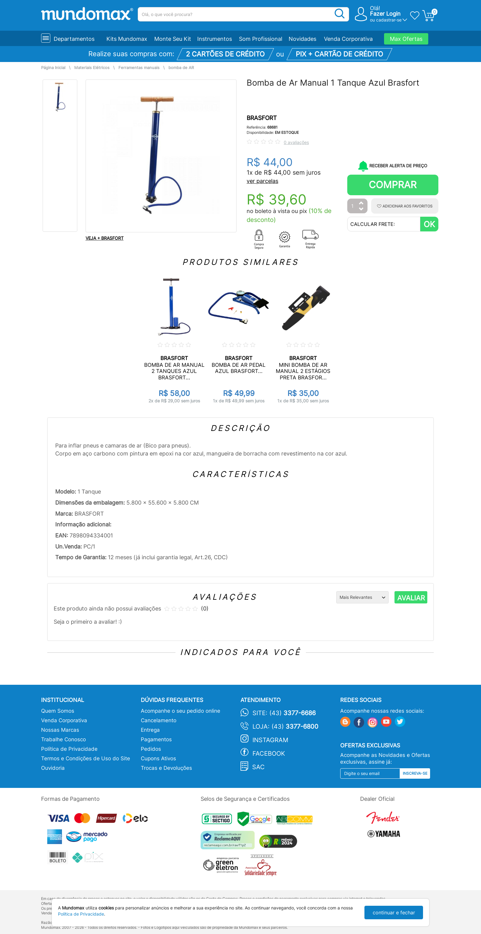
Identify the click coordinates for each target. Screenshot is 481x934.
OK (429, 224)
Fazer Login (385, 13)
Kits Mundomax (126, 39)
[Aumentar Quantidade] (361, 203)
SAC (258, 767)
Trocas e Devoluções (166, 768)
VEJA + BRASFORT (105, 238)
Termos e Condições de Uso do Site (85, 758)
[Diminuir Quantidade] (361, 209)
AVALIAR (411, 598)
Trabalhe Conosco (63, 739)
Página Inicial (53, 67)
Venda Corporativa (348, 39)
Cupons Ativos (158, 758)
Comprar (393, 184)
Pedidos (151, 749)
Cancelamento (158, 720)
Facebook (268, 753)
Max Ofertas (406, 39)
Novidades (302, 39)
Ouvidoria (53, 768)
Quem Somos (57, 711)
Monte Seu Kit (172, 39)
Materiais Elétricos (92, 67)
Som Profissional (260, 39)
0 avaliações (296, 142)
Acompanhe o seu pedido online (180, 711)
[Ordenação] (362, 597)
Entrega (150, 730)
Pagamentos (156, 739)
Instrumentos (214, 39)
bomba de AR (181, 67)
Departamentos (74, 39)
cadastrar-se (389, 19)
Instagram (270, 740)
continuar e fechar (394, 912)
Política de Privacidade (69, 749)
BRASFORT (262, 118)
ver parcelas (262, 181)
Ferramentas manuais (139, 67)
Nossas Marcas (60, 730)
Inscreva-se (415, 773)
